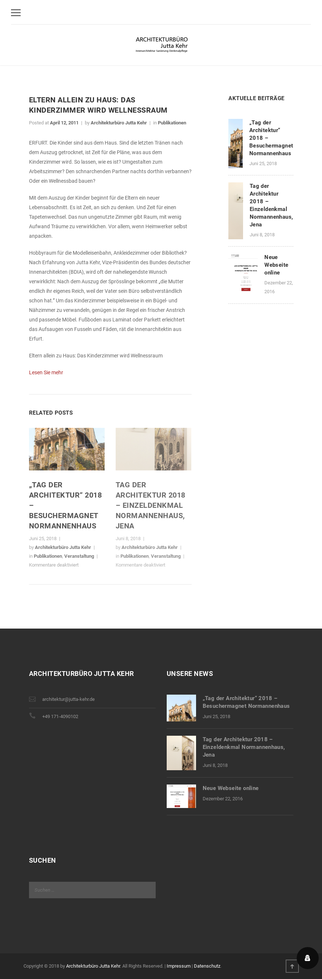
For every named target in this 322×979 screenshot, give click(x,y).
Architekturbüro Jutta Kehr (119, 122)
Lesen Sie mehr (46, 372)
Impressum (179, 966)
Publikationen (172, 122)
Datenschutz (207, 966)
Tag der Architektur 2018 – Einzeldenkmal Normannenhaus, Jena (150, 505)
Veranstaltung (79, 556)
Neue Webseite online (276, 265)
